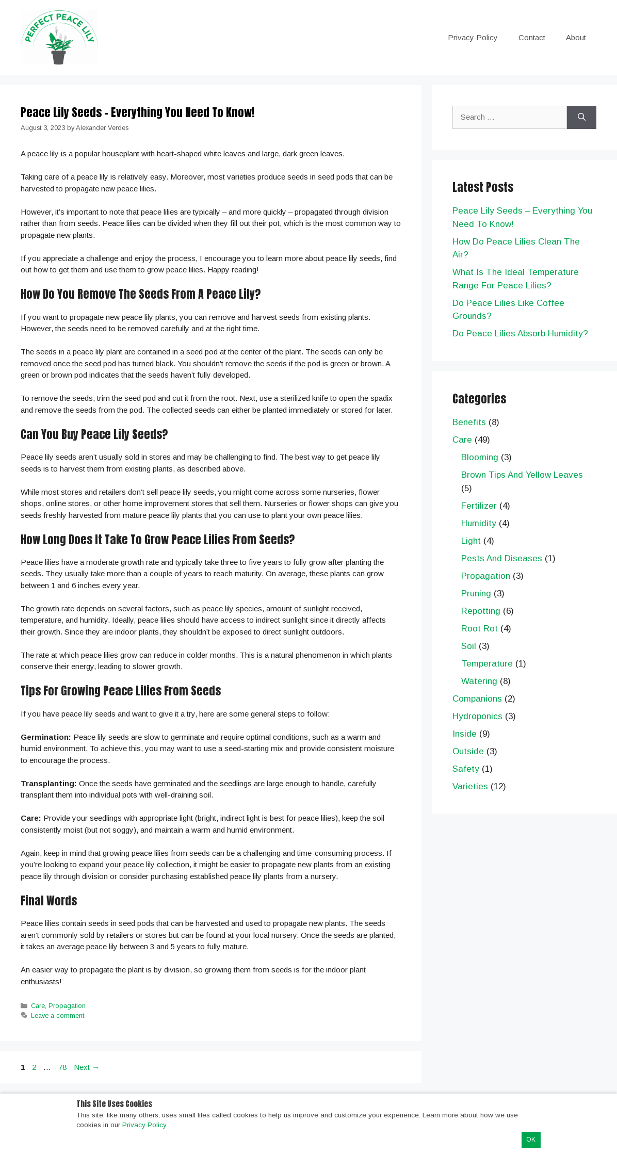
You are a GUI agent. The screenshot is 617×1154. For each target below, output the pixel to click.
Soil (468, 646)
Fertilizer (479, 506)
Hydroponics (477, 716)
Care (38, 1006)
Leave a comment (57, 1015)
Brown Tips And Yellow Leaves (522, 475)
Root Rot (479, 628)
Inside (464, 734)
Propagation (67, 1006)
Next (87, 1067)
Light (471, 541)
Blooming (479, 457)
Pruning (476, 593)
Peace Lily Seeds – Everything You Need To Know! (138, 112)
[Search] (581, 117)
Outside (468, 751)
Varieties (470, 786)
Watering (479, 681)
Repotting (480, 611)
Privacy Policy (473, 37)
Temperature (487, 664)
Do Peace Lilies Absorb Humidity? (520, 333)
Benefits (469, 422)
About (576, 37)
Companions (477, 699)
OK (530, 1139)
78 (63, 1067)
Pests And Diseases (501, 558)
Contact (531, 37)
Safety (465, 769)
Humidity (478, 523)
